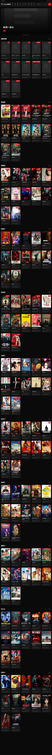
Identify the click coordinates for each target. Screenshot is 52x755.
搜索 (49, 4)
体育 (32, 5)
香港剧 (27, 5)
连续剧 (17, 5)
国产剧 (24, 5)
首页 (12, 5)
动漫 (22, 5)
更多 (50, 40)
